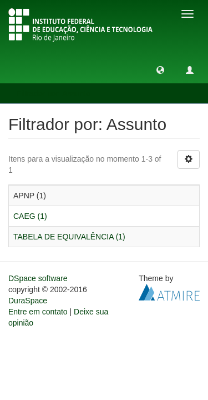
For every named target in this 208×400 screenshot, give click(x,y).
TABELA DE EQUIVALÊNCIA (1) (69, 236)
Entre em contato (38, 311)
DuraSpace (27, 300)
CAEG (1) (30, 216)
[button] (160, 69)
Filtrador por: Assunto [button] (57, 93)
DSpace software (38, 278)
